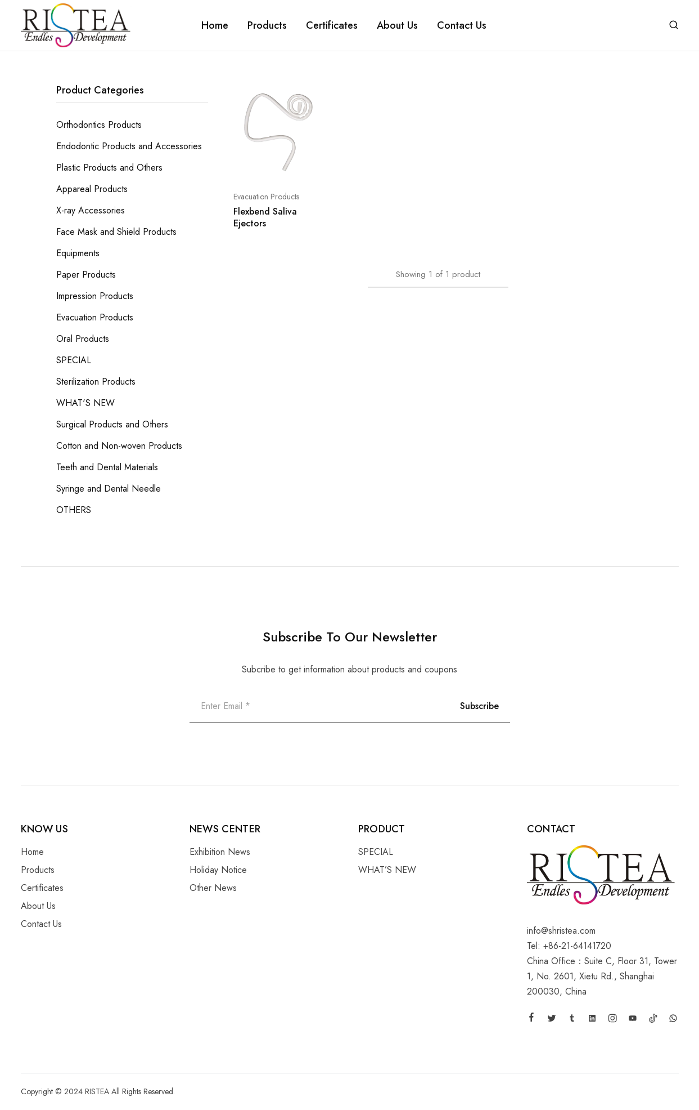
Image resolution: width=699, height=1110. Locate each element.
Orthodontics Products (99, 124)
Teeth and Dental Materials (107, 467)
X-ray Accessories (90, 210)
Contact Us (461, 25)
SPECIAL (73, 360)
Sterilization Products (96, 381)
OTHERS (73, 509)
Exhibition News (220, 851)
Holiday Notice (218, 869)
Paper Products (86, 274)
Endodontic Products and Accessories (129, 146)
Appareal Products (92, 188)
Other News (213, 887)
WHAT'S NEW (85, 402)
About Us (397, 25)
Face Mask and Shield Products (116, 231)
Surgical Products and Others (112, 424)
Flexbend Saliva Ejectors (265, 217)
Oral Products (82, 338)
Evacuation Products (266, 196)
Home (214, 25)
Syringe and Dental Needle (108, 488)
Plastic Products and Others (109, 167)
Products (267, 25)
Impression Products (94, 295)
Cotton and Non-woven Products (119, 445)
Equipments (78, 253)
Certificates (332, 25)
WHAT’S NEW (387, 869)
